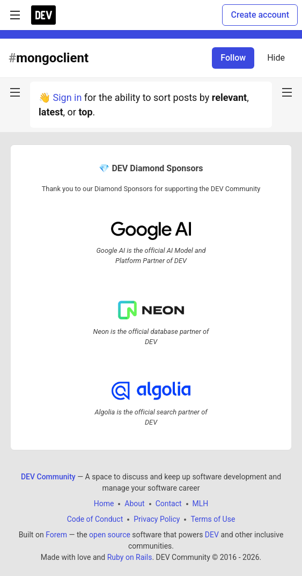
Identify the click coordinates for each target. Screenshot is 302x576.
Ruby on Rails (129, 557)
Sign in (67, 97)
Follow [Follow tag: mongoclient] (233, 58)
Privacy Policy (157, 519)
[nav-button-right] (287, 92)
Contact (169, 503)
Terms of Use (212, 519)
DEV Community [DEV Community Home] (48, 476)
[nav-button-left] (15, 92)
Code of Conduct (95, 519)
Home (104, 503)
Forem (56, 534)
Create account (260, 15)
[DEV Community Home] (43, 15)
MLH (201, 503)
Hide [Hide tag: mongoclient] (276, 58)
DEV (212, 534)
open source (109, 534)
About (134, 503)
